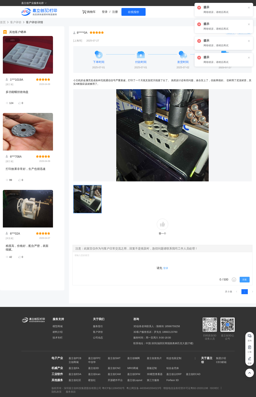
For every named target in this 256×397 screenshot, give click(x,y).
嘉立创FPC (94, 358)
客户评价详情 (34, 22)
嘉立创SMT (114, 358)
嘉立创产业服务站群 (34, 3)
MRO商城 (132, 368)
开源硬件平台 (115, 380)
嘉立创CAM (114, 374)
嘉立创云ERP (174, 374)
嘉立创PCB (75, 358)
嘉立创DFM (133, 374)
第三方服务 (153, 380)
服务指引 (98, 326)
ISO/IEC (214, 388)
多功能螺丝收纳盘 (17, 91)
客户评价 (15, 22)
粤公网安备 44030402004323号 (143, 388)
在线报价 (133, 11)
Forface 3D (172, 380)
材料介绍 (58, 332)
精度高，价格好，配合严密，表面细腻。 (27, 247)
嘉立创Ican (94, 374)
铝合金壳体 (172, 368)
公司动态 (98, 337)
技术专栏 (58, 337)
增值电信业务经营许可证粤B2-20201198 (185, 388)
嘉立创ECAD (193, 374)
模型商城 (58, 326)
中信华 (92, 362)
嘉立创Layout (134, 380)
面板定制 (152, 368)
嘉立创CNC (114, 368)
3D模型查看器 (154, 374)
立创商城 (74, 362)
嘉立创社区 (75, 380)
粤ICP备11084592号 (113, 388)
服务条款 (71, 391)
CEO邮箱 (221, 362)
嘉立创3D (93, 368)
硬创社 (92, 380)
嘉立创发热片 (154, 358)
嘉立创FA (74, 368)
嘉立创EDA (75, 374)
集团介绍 (221, 358)
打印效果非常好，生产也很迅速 (26, 168)
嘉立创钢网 (133, 358)
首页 (3, 22)
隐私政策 (57, 391)
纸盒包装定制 (173, 358)
